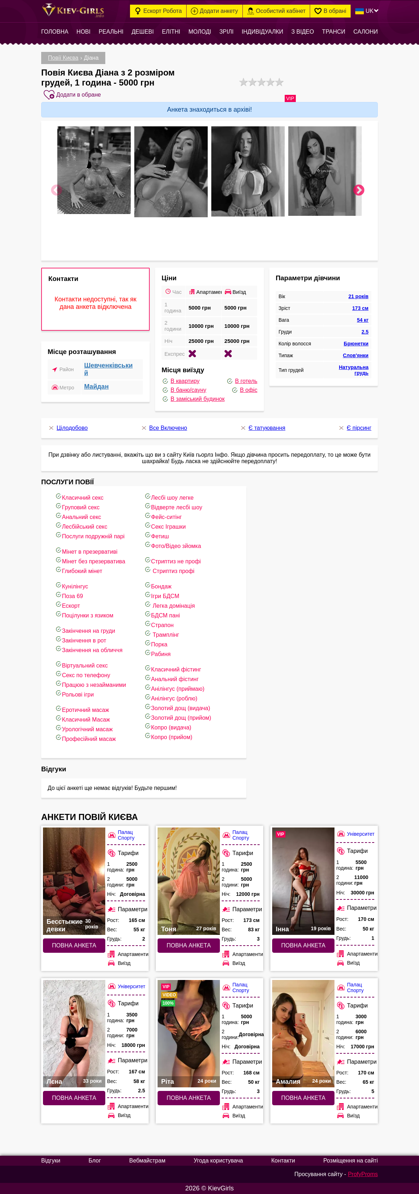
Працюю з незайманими (90, 684)
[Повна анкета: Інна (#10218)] (303, 881)
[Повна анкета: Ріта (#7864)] (189, 1033)
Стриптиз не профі (172, 560)
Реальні (110, 32)
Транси (333, 32)
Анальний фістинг (171, 678)
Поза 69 (69, 595)
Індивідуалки (262, 32)
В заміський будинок (193, 399)
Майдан (96, 386)
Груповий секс (77, 506)
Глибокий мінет (78, 570)
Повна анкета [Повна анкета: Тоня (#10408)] (189, 945)
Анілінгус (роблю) (170, 697)
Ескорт (67, 605)
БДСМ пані (162, 614)
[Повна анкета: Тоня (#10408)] (189, 881)
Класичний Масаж (82, 718)
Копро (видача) (167, 726)
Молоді (199, 32)
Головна (54, 32)
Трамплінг (161, 634)
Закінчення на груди (85, 630)
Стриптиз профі (169, 570)
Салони (365, 32)
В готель (241, 381)
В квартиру (180, 381)
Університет (355, 833)
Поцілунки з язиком (84, 614)
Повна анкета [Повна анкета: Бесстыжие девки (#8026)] (74, 945)
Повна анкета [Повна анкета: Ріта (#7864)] (189, 1098)
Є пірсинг (354, 428)
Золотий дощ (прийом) (177, 717)
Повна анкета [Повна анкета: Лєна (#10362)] (74, 1098)
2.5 (365, 332)
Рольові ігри (74, 693)
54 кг (363, 320)
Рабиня (157, 653)
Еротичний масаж (82, 709)
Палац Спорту (121, 835)
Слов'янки (356, 355)
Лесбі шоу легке (169, 496)
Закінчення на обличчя (88, 649)
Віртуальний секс (81, 664)
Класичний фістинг (172, 668)
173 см (360, 308)
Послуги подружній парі (90, 535)
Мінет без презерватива (90, 560)
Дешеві (142, 32)
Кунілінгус (71, 585)
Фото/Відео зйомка (172, 545)
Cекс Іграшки (165, 525)
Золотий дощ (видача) (177, 707)
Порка (156, 643)
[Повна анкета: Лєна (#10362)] (74, 1033)
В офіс (244, 390)
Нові (84, 32)
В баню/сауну (184, 390)
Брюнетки (356, 343)
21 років (358, 296)
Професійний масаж (85, 738)
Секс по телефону (82, 674)
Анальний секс (78, 516)
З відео (302, 32)
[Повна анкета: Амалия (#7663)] (303, 1033)
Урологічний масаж (84, 728)
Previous (56, 190)
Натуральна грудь (354, 370)
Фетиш (156, 535)
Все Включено (163, 428)
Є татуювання (262, 428)
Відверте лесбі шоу (173, 506)
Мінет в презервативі (86, 551)
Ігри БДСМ (161, 595)
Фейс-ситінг (163, 516)
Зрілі (226, 32)
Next (358, 190)
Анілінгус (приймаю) (174, 688)
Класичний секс (79, 496)
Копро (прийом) (168, 736)
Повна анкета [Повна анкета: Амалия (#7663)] (303, 1098)
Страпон (159, 624)
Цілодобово (68, 428)
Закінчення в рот (80, 639)
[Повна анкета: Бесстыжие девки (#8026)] (74, 881)
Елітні (171, 32)
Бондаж (158, 585)
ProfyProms (363, 1174)
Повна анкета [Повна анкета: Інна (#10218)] (303, 945)
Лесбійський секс (81, 525)
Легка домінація (169, 605)
